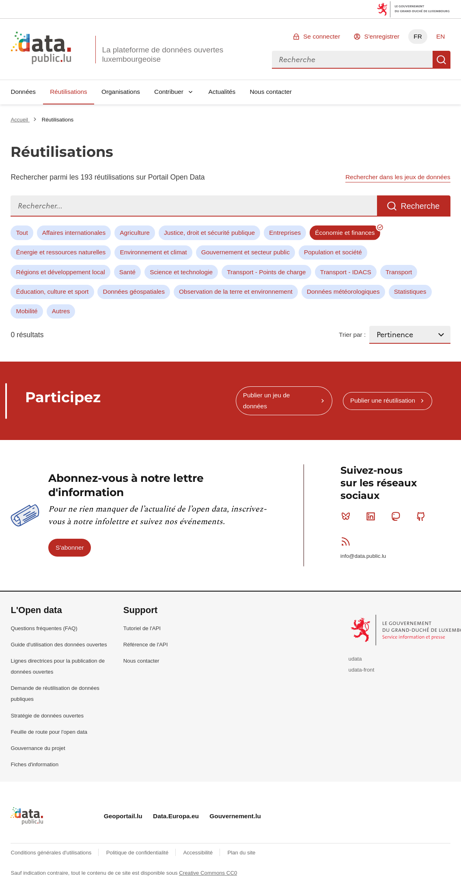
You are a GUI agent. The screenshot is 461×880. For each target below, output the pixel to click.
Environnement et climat (153, 252)
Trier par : (352, 334)
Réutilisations (68, 91)
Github (423, 516)
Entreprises (285, 232)
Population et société (333, 252)
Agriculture (135, 232)
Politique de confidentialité (138, 853)
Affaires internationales (74, 232)
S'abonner (70, 547)
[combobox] (352, 60)
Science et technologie (181, 272)
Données (23, 91)
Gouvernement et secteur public (245, 252)
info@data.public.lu (363, 556)
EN (440, 36)
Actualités (222, 91)
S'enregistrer (381, 36)
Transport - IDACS (345, 272)
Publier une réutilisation (382, 400)
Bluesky (347, 516)
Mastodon (397, 516)
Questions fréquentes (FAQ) (44, 628)
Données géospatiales (134, 291)
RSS (347, 541)
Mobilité (27, 311)
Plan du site (241, 853)
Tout (22, 232)
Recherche (441, 60)
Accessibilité (198, 853)
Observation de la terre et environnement (236, 291)
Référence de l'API (145, 645)
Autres (61, 311)
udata (355, 659)
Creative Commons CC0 (208, 873)
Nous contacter (271, 91)
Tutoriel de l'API (142, 628)
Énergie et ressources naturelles (61, 252)
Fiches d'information (34, 764)
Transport (399, 272)
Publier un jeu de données (266, 400)
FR (418, 36)
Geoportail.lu (123, 816)
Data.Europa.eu (176, 816)
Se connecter (321, 36)
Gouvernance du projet (38, 748)
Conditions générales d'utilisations (52, 853)
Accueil (20, 120)
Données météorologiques (343, 291)
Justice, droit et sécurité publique (209, 232)
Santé (127, 272)
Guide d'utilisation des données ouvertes (59, 645)
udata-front (362, 670)
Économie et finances (345, 232)
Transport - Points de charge (266, 272)
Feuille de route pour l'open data (49, 732)
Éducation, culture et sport (52, 291)
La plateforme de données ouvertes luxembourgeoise (162, 54)
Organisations (120, 91)
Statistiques (410, 291)
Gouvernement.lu (235, 816)
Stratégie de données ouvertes (47, 716)
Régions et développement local (60, 272)
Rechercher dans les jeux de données (397, 176)
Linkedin (372, 516)
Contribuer (168, 91)
